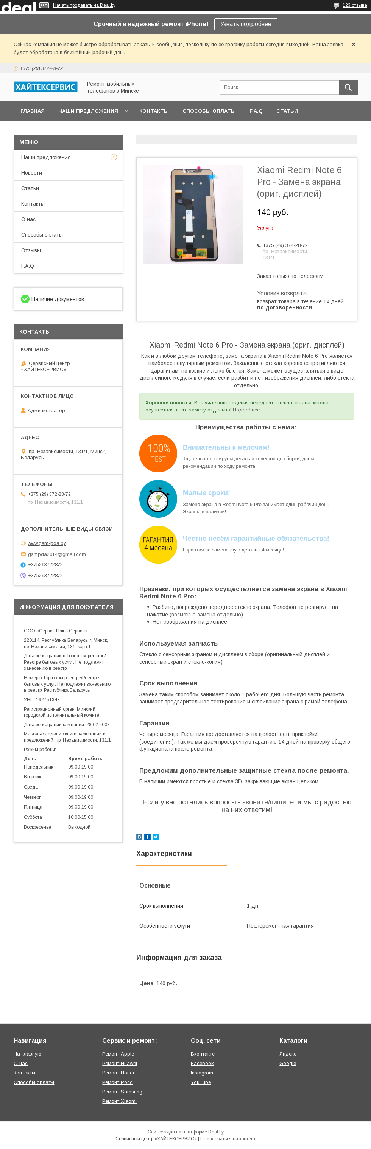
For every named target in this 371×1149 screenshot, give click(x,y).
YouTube (201, 1082)
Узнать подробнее (245, 24)
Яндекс (287, 1054)
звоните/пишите (268, 802)
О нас (28, 219)
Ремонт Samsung (122, 1092)
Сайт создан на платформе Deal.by (186, 1132)
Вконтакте (203, 1054)
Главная (32, 111)
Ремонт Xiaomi (119, 1101)
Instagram (202, 1073)
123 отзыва (355, 5)
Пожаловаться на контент (228, 1138)
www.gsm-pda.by (47, 543)
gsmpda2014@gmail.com (57, 554)
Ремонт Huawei (119, 1063)
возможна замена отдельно (206, 615)
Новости (31, 173)
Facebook (202, 1063)
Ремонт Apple (118, 1054)
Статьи (287, 111)
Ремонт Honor (118, 1073)
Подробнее (246, 410)
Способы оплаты (209, 111)
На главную (27, 1054)
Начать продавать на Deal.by (84, 5)
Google (287, 1063)
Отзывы (31, 250)
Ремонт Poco (117, 1082)
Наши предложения (88, 111)
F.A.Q (256, 111)
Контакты (154, 111)
